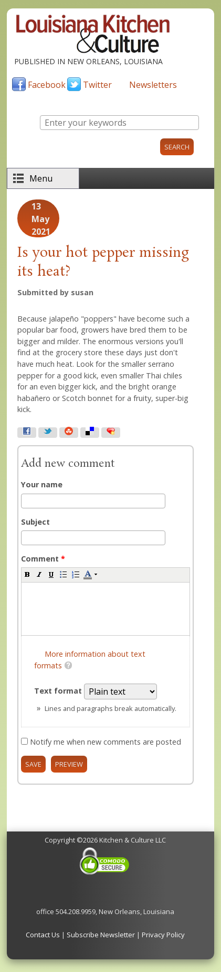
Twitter (97, 85)
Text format (59, 691)
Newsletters (153, 85)
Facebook (47, 85)
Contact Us (43, 934)
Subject (35, 522)
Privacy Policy (163, 934)
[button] (27, 574)
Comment (43, 559)
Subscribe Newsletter (101, 934)
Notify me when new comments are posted (105, 742)
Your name (41, 484)
